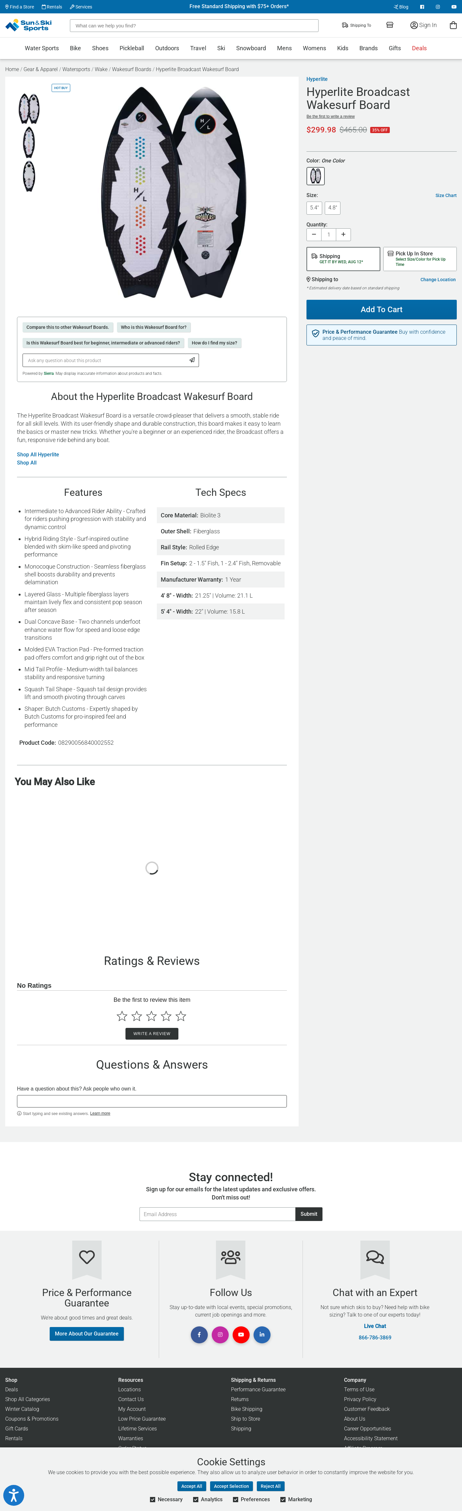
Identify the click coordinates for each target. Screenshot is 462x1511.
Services (81, 6)
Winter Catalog (22, 1409)
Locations (129, 1389)
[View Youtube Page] (454, 6)
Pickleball (132, 48)
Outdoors (167, 48)
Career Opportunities (367, 1429)
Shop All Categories (27, 1399)
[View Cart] (453, 25)
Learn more (100, 1113)
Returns (240, 1399)
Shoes (100, 48)
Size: (312, 195)
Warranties (130, 1438)
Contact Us (131, 1399)
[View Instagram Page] (438, 6)
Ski (221, 48)
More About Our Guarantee (87, 1334)
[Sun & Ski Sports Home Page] (29, 25)
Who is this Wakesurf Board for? (154, 327)
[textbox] (152, 1101)
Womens (314, 48)
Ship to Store (245, 1419)
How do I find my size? (214, 342)
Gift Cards (16, 1429)
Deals (419, 48)
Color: (325, 161)
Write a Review (151, 1033)
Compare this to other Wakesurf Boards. (67, 327)
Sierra (49, 373)
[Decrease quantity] (314, 234)
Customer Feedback (367, 1409)
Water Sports (42, 48)
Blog (401, 6)
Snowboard (251, 48)
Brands (368, 48)
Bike (75, 48)
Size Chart (446, 195)
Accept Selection (231, 1486)
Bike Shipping (246, 1409)
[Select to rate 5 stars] (181, 1016)
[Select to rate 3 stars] (151, 1016)
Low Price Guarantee (142, 1419)
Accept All (191, 1486)
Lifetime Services (137, 1429)
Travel (198, 48)
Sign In (423, 25)
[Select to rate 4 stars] (166, 1016)
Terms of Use (359, 1389)
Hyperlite (317, 79)
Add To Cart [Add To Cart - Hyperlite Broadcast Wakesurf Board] (379, 307)
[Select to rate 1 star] (122, 1016)
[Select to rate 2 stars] (136, 1016)
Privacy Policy (360, 1399)
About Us (354, 1419)
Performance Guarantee (258, 1389)
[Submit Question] (192, 360)
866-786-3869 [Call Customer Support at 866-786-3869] (375, 1337)
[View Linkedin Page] (262, 1334)
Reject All (271, 1486)
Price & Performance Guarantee (360, 332)
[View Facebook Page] (422, 6)
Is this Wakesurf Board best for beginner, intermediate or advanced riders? (103, 342)
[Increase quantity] (343, 234)
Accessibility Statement (371, 1438)
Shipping (241, 1429)
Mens (284, 48)
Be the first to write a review (330, 116)
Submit (309, 1214)
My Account (132, 1409)
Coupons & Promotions (31, 1419)
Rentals (52, 6)
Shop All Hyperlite (38, 454)
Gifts (395, 48)
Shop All (27, 463)
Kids (342, 48)
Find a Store (19, 6)
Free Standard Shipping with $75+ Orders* (239, 6)
